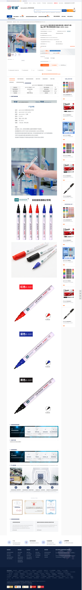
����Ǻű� (34, 570)
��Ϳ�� (39, 12)
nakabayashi (67, 577)
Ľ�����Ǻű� (60, 577)
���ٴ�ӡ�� (22, 577)
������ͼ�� (41, 16)
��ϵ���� (47, 553)
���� (64, 10)
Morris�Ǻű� (43, 577)
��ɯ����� (36, 577)
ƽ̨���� (46, 557)
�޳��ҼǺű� (48, 12)
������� (29, 16)
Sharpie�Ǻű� (15, 570)
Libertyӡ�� (17, 577)
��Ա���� (57, 16)
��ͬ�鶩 (19, 553)
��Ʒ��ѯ (37, 552)
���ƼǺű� (47, 573)
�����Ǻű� (52, 12)
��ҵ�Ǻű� (58, 12)
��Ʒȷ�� (9, 555)
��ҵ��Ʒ (34, 16)
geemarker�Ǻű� (27, 570)
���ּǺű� (37, 576)
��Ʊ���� (20, 557)
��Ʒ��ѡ (9, 553)
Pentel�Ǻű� (21, 576)
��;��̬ (63, 16)
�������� (11, 18)
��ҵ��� (16, 16)
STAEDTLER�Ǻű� (29, 573)
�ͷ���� (54, 65)
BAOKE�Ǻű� (58, 576)
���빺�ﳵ (62, 65)
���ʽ (19, 555)
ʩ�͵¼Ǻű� (10, 573)
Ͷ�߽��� (37, 557)
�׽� (12, 577)
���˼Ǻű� (63, 576)
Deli (67, 576)
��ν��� (20, 552)
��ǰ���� (37, 553)
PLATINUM (8, 577)
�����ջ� (20, 561)
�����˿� (29, 558)
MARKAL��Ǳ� (67, 573)
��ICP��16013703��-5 (34, 581)
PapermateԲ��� (64, 570)
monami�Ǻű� (54, 577)
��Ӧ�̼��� (9, 558)
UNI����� (53, 573)
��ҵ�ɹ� (47, 16)
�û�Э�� (29, 555)
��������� (60, 573)
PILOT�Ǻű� (32, 576)
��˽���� (29, 557)
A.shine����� (29, 577)
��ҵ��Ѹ (70, 16)
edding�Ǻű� (40, 570)
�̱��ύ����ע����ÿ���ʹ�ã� (45, 522)
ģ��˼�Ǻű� (48, 577)
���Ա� (43, 12)
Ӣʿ (10, 579)
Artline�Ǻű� (42, 573)
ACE (7, 579)
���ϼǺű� (46, 570)
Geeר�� (22, 16)
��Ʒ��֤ (28, 552)
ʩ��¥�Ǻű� (36, 573)
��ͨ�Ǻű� (26, 576)
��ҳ (10, 16)
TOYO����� (43, 576)
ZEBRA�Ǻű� (9, 576)
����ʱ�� (20, 558)
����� (36, 12)
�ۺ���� (29, 553)
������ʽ (20, 560)
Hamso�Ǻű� (16, 573)
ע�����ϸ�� (16, 522)
